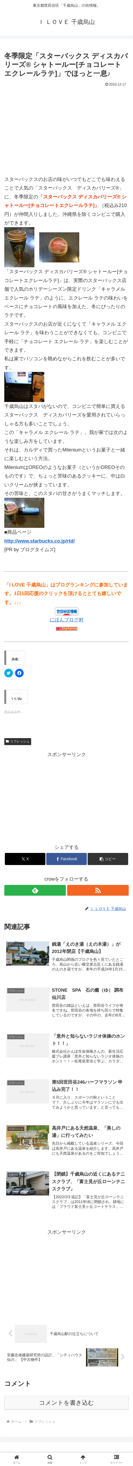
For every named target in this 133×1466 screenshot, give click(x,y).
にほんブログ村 (67, 619)
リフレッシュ (18, 741)
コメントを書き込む (66, 1403)
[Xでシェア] (25, 859)
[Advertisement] (66, 128)
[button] (108, 859)
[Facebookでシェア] (66, 859)
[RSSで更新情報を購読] (98, 890)
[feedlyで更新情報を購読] (35, 890)
